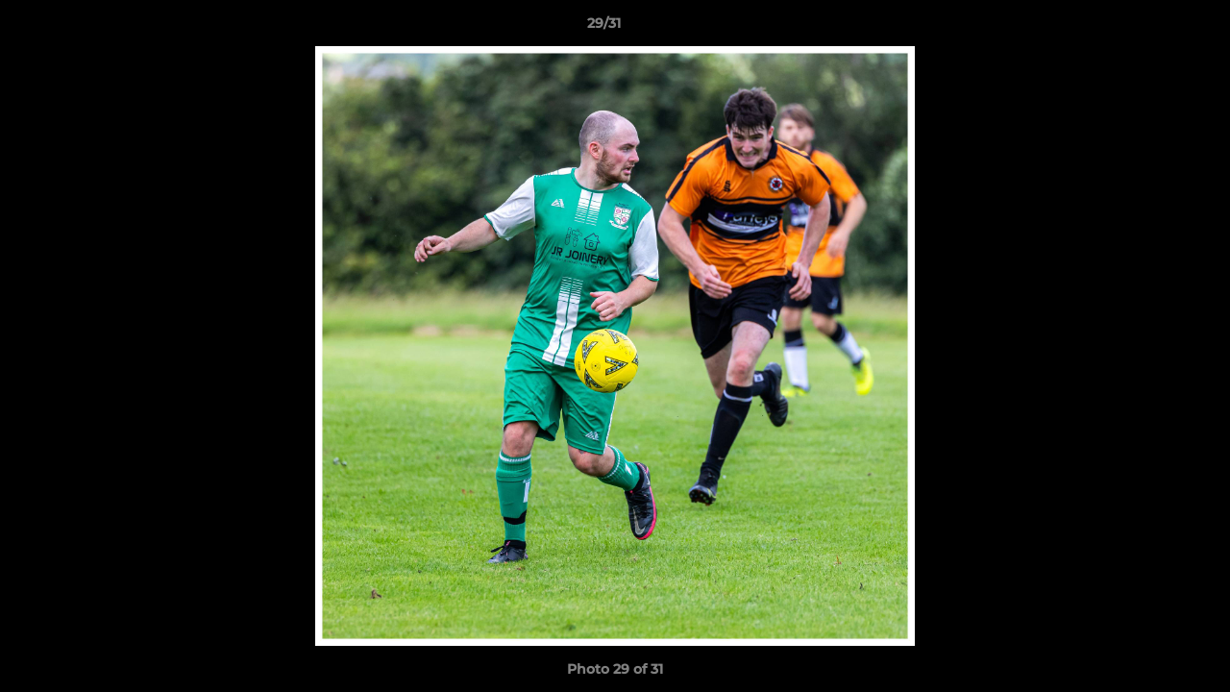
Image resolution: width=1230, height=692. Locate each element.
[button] (1149, 28)
